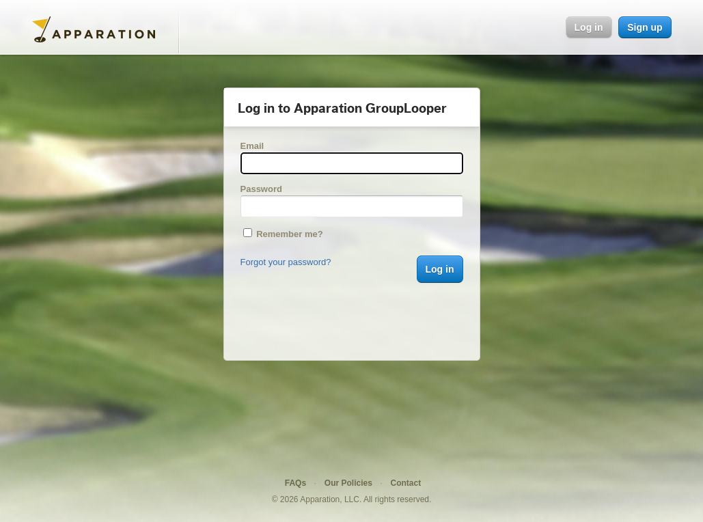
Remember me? (283, 234)
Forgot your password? (285, 262)
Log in (589, 27)
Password (261, 189)
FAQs (295, 483)
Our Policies (348, 483)
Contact (406, 483)
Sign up (644, 27)
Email (252, 146)
